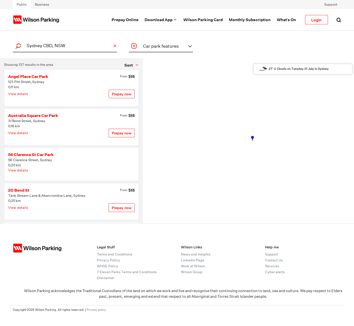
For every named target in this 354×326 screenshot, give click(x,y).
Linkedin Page (192, 260)
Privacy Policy (108, 260)
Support (330, 4)
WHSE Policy (107, 266)
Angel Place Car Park (28, 76)
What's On (286, 19)
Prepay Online (125, 19)
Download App (161, 19)
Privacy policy (96, 310)
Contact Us (274, 260)
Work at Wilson (193, 266)
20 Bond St (19, 190)
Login (316, 19)
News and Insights (195, 254)
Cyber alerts (275, 272)
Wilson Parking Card (203, 19)
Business (42, 4)
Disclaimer (105, 278)
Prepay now (122, 94)
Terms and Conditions (114, 254)
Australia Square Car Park (33, 115)
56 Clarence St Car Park (31, 154)
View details (18, 94)
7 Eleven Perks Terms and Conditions (127, 272)
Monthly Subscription (250, 19)
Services (272, 266)
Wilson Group (192, 272)
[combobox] (64, 45)
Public (22, 4)
